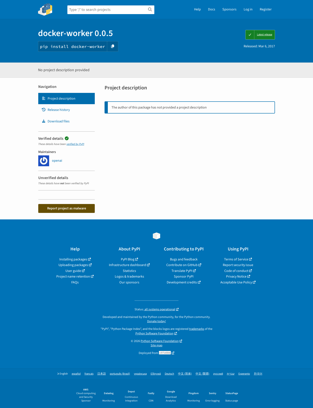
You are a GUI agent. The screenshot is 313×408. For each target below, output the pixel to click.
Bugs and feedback (184, 259)
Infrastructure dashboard (127, 265)
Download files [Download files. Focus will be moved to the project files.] (56, 121)
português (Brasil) (120, 374)
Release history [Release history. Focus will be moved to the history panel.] (56, 109)
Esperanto (244, 374)
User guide (73, 270)
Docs (211, 9)
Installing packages (73, 259)
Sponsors (229, 9)
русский (218, 374)
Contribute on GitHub (182, 265)
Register (266, 9)
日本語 (101, 374)
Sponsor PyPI (183, 276)
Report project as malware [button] (66, 208)
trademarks (196, 329)
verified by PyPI (75, 144)
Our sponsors (129, 282)
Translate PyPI (181, 270)
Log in (248, 9)
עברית (231, 374)
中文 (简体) (185, 374)
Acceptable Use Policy (236, 282)
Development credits (182, 282)
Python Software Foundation (154, 333)
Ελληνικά (156, 374)
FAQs (75, 282)
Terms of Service (236, 259)
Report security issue (238, 265)
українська (140, 374)
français (89, 374)
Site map (156, 345)
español (76, 374)
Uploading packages (73, 265)
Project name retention (73, 276)
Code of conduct (236, 270)
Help (197, 9)
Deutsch (169, 374)
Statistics (129, 270)
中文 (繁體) (202, 374)
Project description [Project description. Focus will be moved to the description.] (58, 98)
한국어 (258, 374)
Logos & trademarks (129, 276)
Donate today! (156, 321)
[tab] (66, 98)
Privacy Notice (236, 276)
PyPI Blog (127, 259)
